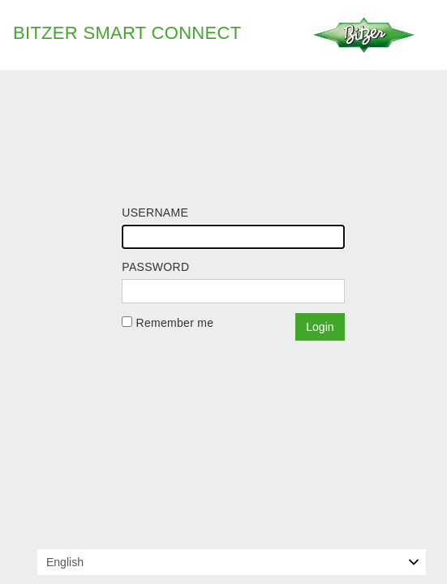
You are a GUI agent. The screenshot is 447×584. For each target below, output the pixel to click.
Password (155, 266)
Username (155, 212)
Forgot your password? (182, 345)
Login (319, 326)
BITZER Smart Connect (127, 33)
